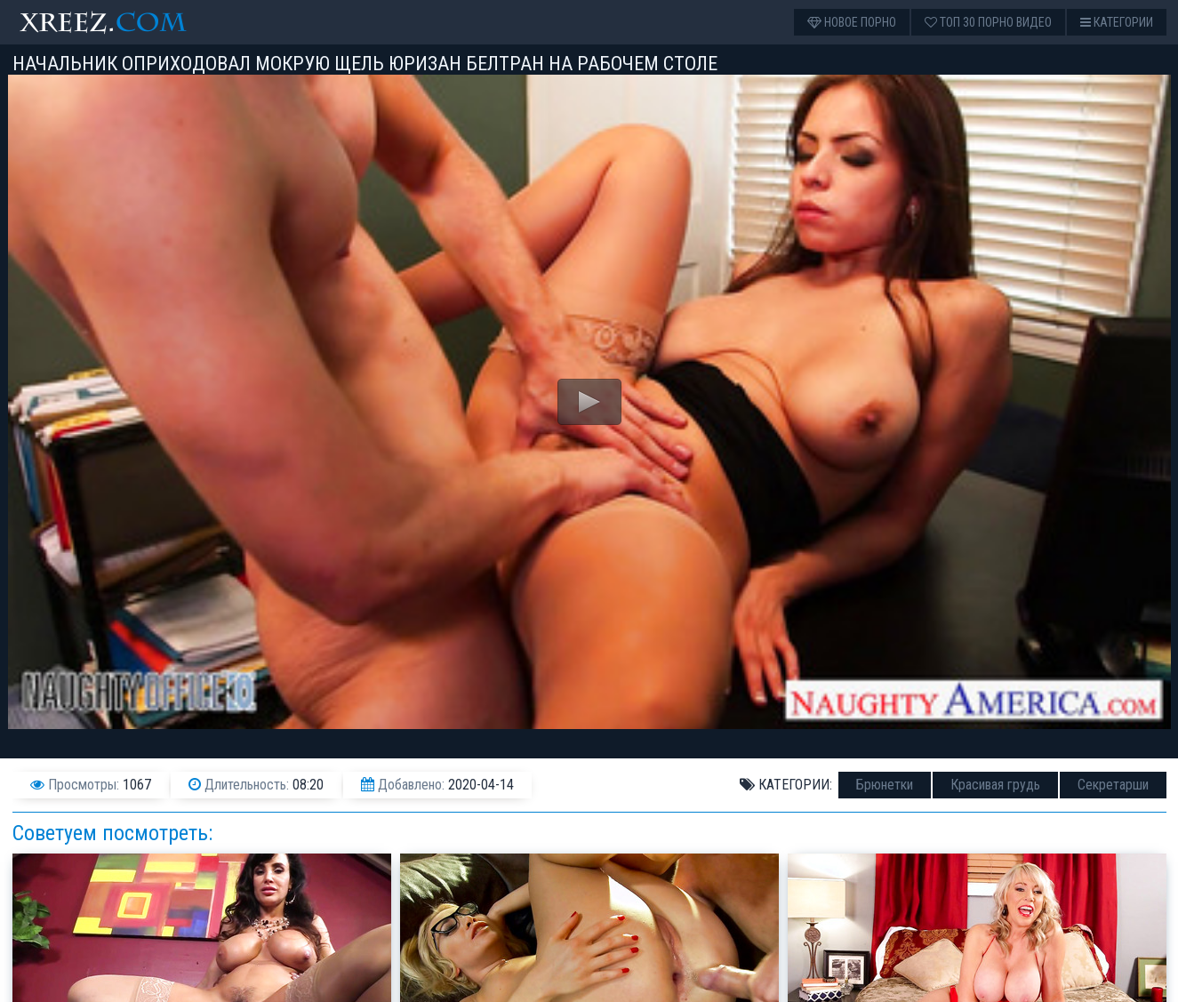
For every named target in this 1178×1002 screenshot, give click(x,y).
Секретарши (1113, 784)
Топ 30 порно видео (988, 22)
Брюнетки (884, 784)
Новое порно (851, 22)
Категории (1116, 22)
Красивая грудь (995, 784)
